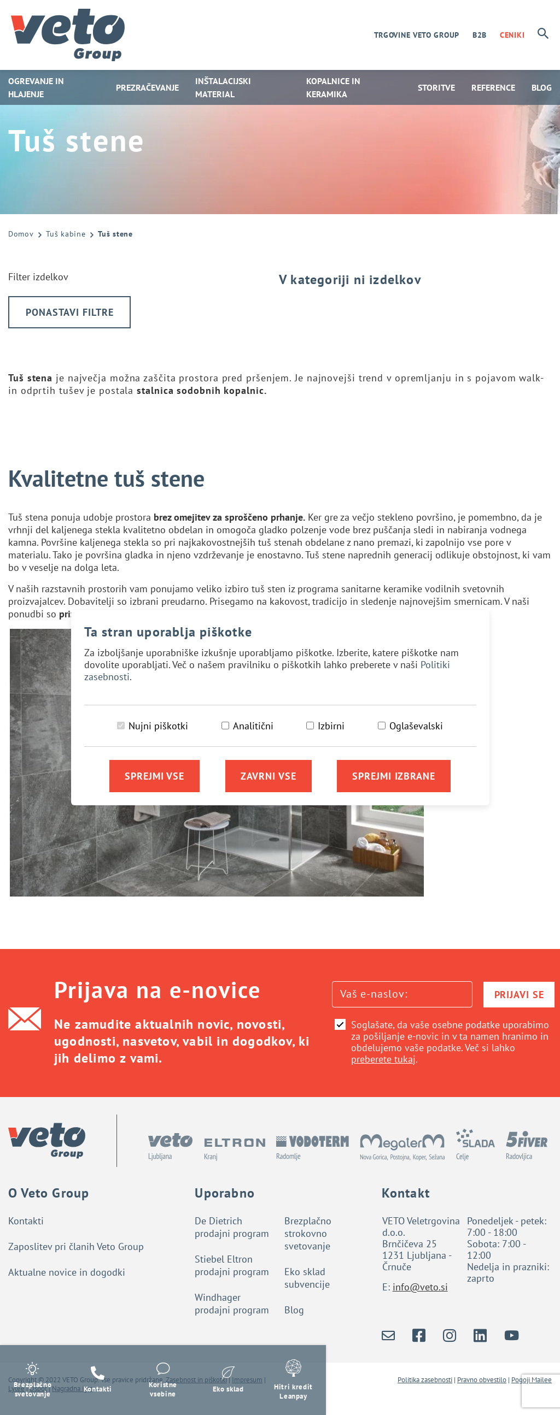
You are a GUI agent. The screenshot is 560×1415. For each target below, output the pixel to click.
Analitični (253, 726)
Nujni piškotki (158, 726)
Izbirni (331, 726)
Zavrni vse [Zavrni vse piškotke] (268, 776)
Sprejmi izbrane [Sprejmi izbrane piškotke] (393, 776)
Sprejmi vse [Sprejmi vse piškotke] (154, 776)
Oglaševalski (416, 726)
